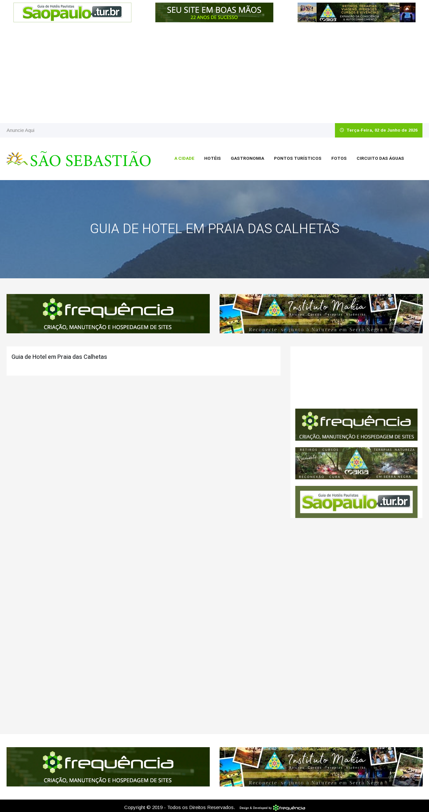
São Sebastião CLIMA (356, 377)
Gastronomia (247, 158)
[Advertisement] (214, 74)
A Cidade (184, 158)
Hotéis (212, 158)
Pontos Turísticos (298, 158)
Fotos (339, 158)
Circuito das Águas (380, 158)
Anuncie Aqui (20, 130)
